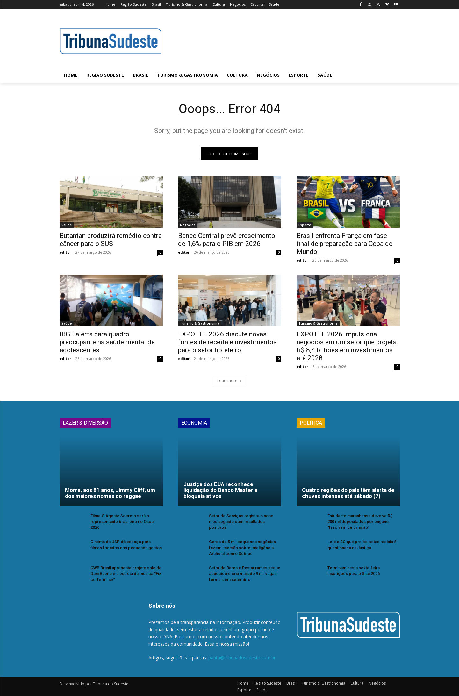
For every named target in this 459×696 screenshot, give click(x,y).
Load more (229, 381)
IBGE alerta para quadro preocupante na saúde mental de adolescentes (107, 342)
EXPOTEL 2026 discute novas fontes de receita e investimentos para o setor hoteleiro (227, 342)
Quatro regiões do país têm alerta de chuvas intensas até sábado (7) (348, 493)
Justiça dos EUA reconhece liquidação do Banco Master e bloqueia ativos (220, 490)
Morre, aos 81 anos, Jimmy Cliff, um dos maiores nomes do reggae (110, 493)
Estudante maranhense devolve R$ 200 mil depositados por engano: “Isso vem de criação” (359, 522)
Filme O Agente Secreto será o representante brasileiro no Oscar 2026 (122, 522)
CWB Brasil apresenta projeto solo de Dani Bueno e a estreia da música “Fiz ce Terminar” (125, 574)
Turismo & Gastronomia (199, 323)
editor (65, 252)
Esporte (304, 225)
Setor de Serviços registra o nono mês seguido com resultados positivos (241, 522)
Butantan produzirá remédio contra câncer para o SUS (111, 240)
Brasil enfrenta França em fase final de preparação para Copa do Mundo (345, 244)
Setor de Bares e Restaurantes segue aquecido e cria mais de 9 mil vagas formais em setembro (244, 574)
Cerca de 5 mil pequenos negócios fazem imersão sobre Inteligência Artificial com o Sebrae (242, 548)
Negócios (188, 225)
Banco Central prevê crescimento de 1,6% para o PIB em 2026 (226, 240)
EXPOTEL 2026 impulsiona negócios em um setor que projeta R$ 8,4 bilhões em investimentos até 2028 (347, 346)
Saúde (66, 225)
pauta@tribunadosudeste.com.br (242, 658)
